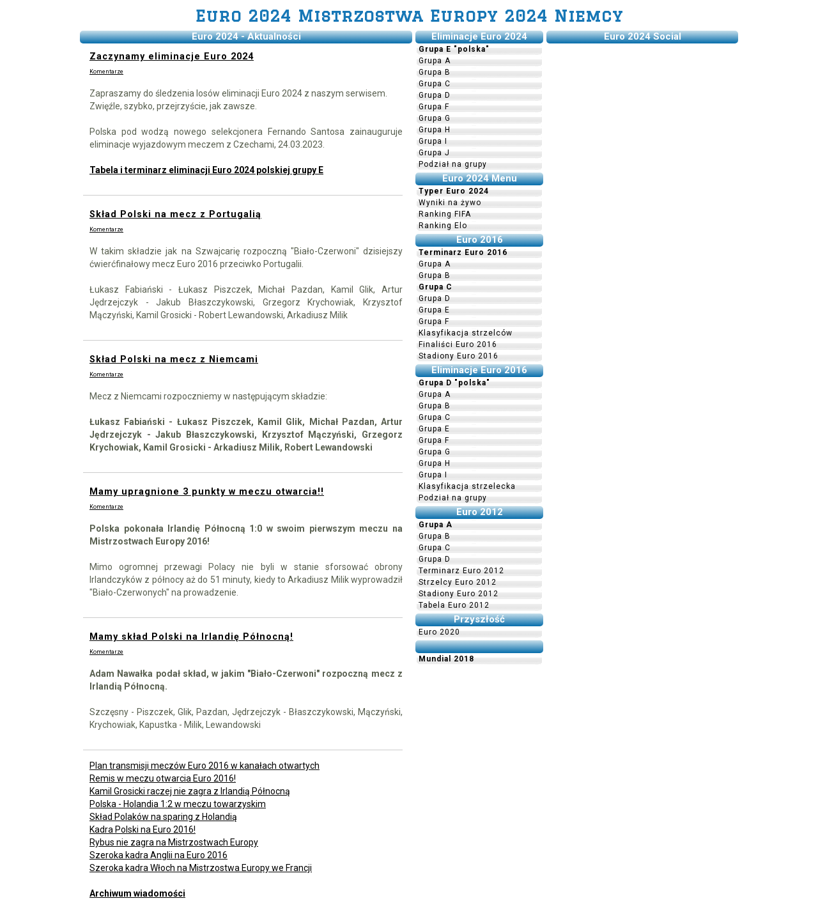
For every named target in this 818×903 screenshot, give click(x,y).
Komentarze (106, 71)
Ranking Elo (443, 225)
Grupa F (434, 106)
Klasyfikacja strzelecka (467, 486)
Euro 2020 (439, 632)
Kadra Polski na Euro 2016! (142, 829)
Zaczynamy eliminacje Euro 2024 (171, 56)
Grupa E (434, 309)
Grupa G (435, 118)
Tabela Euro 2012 (454, 605)
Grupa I (433, 141)
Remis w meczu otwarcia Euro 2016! (162, 778)
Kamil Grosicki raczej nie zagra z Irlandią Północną (189, 791)
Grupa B (435, 72)
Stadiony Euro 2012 (458, 593)
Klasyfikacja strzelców (466, 332)
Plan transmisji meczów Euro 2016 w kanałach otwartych (204, 765)
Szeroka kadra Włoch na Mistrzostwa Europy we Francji (200, 868)
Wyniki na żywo (450, 202)
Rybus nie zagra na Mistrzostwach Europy (173, 842)
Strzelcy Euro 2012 (458, 582)
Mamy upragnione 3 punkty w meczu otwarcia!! (206, 491)
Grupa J (434, 152)
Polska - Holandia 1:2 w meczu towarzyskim (177, 804)
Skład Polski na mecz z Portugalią (175, 214)
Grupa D (435, 95)
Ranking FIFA (445, 214)
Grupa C (435, 83)
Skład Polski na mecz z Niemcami (173, 359)
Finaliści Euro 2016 (458, 344)
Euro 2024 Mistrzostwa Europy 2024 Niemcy (409, 15)
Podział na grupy (453, 164)
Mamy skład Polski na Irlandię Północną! (191, 636)
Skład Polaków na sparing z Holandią (163, 817)
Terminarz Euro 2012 (461, 570)
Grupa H (435, 129)
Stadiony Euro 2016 (458, 355)
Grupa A (435, 60)
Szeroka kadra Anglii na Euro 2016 (158, 855)
